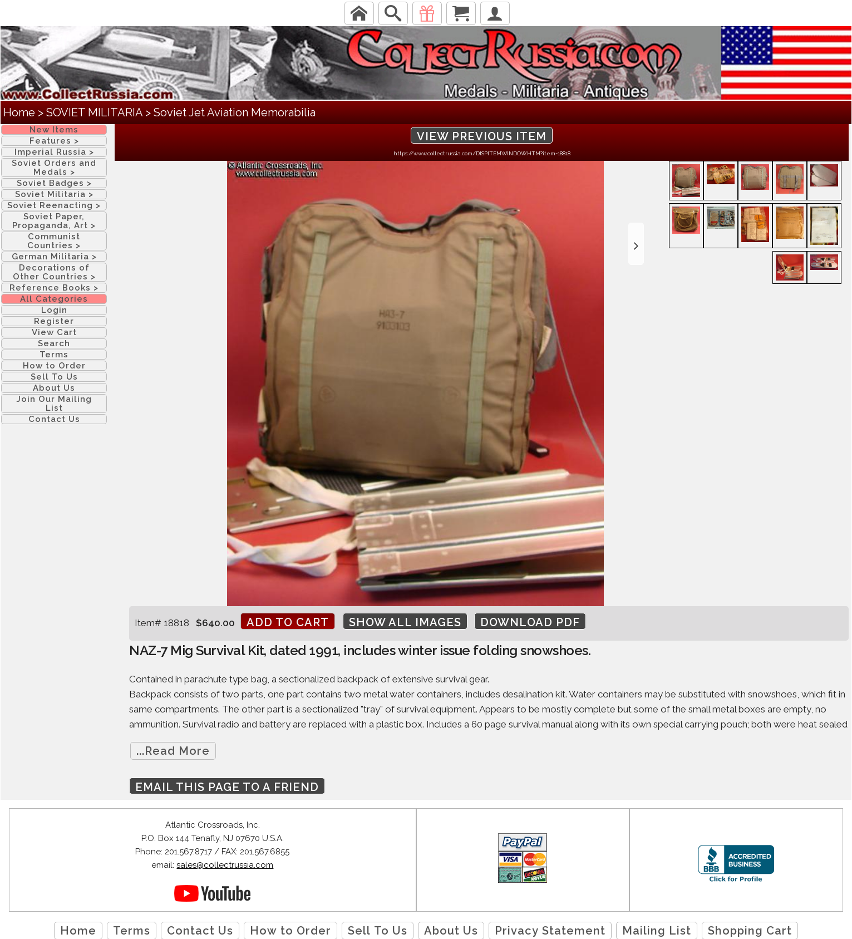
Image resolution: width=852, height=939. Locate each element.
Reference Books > (54, 288)
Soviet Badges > (54, 183)
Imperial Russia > (54, 152)
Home (19, 112)
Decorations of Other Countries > (54, 272)
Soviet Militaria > (54, 194)
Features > (54, 141)
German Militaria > (54, 257)
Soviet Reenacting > (54, 205)
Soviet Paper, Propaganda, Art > (54, 221)
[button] (636, 244)
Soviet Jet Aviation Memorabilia (235, 112)
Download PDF (530, 622)
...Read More (173, 751)
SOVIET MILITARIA (94, 112)
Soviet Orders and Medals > (54, 167)
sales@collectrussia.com (224, 865)
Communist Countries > (54, 241)
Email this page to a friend (227, 787)
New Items (53, 130)
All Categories (54, 299)
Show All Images (405, 622)
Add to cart (288, 622)
